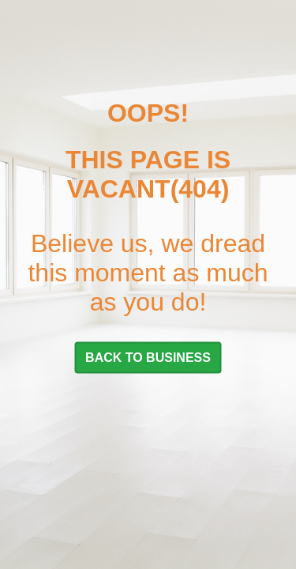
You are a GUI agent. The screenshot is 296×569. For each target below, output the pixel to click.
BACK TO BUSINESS (148, 357)
